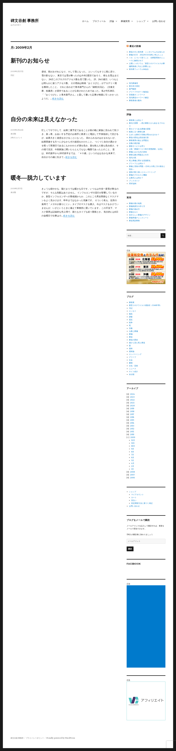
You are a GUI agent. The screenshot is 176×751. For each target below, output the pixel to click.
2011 (132, 431)
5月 (132, 460)
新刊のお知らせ (30, 60)
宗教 (131, 328)
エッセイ (132, 311)
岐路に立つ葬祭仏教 (137, 132)
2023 (132, 397)
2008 (132, 472)
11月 (133, 443)
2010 (132, 434)
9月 (132, 449)
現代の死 (132, 158)
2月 (132, 466)
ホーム (85, 21)
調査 (131, 317)
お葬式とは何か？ (136, 178)
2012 (132, 429)
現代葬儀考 (133, 83)
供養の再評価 (134, 143)
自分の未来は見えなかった (44, 119)
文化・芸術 (133, 366)
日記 (12, 75)
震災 (131, 320)
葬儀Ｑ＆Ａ (133, 212)
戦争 (131, 322)
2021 (132, 403)
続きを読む (58, 98)
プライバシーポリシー (35, 738)
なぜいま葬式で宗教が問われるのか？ (144, 134)
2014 (132, 423)
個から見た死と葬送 (137, 343)
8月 (132, 452)
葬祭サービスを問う (137, 146)
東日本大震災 (134, 86)
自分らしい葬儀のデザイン (139, 215)
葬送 (131, 337)
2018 (132, 411)
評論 (112, 21)
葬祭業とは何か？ (136, 120)
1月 (132, 469)
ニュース (132, 368)
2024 (132, 394)
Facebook (134, 564)
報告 (131, 314)
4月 (132, 463)
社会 (131, 360)
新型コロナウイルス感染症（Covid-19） (145, 305)
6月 (132, 457)
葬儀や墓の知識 (135, 203)
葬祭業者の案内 (135, 100)
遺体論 (131, 351)
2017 (132, 414)
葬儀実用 (125, 21)
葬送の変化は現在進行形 (139, 137)
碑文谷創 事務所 (25, 20)
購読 (130, 549)
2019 (132, 408)
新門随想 (132, 89)
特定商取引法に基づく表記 (142, 503)
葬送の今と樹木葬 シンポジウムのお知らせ (147, 52)
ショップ (141, 21)
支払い (134, 500)
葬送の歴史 (133, 340)
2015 (132, 420)
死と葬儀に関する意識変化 (139, 160)
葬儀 (131, 334)
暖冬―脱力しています (38, 177)
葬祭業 (131, 302)
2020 (132, 406)
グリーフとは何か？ (137, 163)
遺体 (131, 348)
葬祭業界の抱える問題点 (139, 140)
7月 (132, 454)
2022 (132, 400)
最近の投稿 (135, 46)
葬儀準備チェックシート (139, 218)
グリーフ (132, 357)
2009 (132, 437)
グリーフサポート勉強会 (139, 92)
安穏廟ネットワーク (137, 95)
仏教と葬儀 (133, 331)
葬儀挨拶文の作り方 (137, 206)
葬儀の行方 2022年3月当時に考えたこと (146, 55)
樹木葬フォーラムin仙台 (139, 69)
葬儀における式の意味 (138, 152)
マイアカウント (137, 494)
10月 (133, 446)
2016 (132, 417)
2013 (132, 426)
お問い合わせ (158, 21)
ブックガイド (134, 181)
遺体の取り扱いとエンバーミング (142, 172)
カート (134, 497)
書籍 (131, 363)
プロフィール (99, 21)
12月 (133, 440)
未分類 (13, 134)
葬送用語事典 (134, 220)
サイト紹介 (133, 371)
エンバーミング (135, 354)
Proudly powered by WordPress (60, 738)
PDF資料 (132, 183)
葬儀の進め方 (134, 209)
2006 (132, 478)
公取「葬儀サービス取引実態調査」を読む (146, 149)
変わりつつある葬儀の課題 (139, 129)
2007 (132, 475)
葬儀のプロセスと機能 (138, 175)
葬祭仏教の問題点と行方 (139, 155)
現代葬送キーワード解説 (139, 97)
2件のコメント (16, 137)
